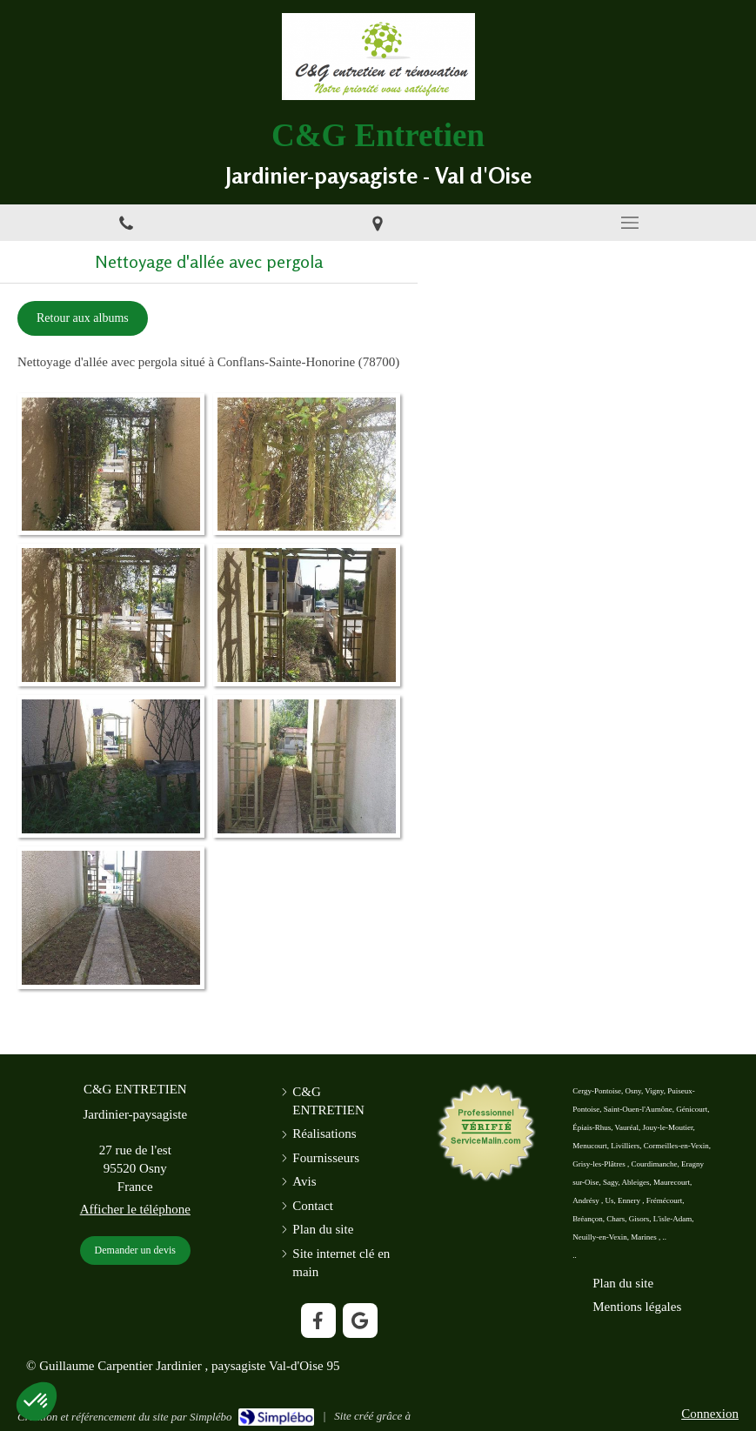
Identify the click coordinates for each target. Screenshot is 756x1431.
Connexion (710, 1414)
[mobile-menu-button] (630, 222)
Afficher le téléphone (135, 1209)
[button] (36, 1401)
